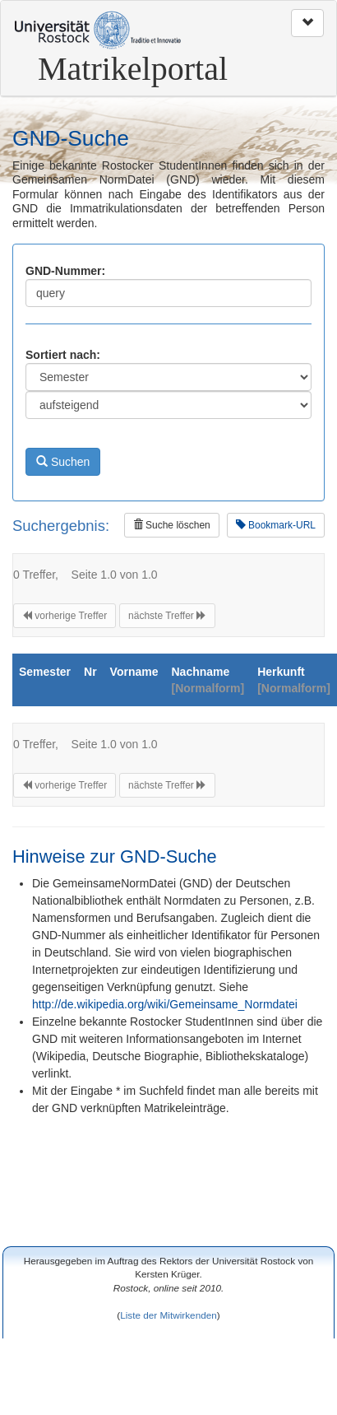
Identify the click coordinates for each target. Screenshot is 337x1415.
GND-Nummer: (65, 270)
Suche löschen (171, 525)
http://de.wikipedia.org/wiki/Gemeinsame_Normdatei (165, 1004)
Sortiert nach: (62, 354)
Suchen (63, 461)
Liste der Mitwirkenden (168, 1315)
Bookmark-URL (276, 525)
